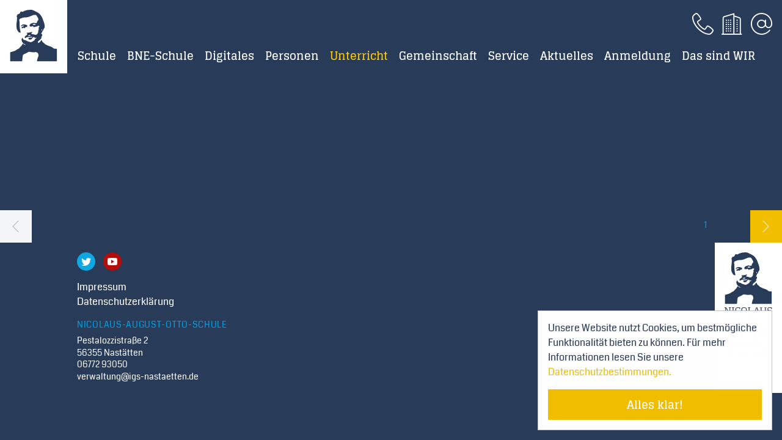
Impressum (101, 287)
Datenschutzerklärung (125, 302)
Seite (662, 226)
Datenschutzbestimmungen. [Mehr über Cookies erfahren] (609, 372)
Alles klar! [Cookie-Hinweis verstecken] (655, 404)
